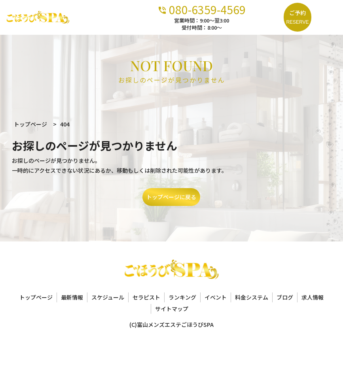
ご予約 (297, 17)
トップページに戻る (171, 197)
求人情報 (312, 297)
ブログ (285, 297)
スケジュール (107, 297)
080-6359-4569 (233, 9)
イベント (216, 297)
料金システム (251, 297)
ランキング (182, 297)
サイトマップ (171, 309)
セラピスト (146, 297)
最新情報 (72, 297)
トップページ (36, 297)
